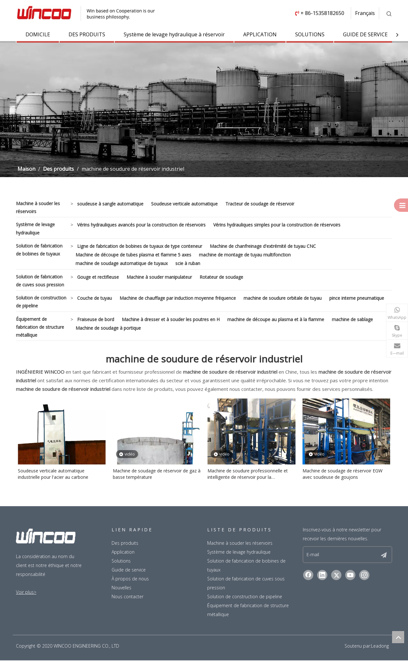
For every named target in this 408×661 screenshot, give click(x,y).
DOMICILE (38, 34)
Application (123, 553)
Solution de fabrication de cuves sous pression (40, 281)
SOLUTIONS (309, 34)
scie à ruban (187, 264)
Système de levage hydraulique (35, 229)
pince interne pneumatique (356, 298)
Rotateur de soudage (221, 277)
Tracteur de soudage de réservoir (259, 204)
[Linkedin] (322, 576)
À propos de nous (130, 579)
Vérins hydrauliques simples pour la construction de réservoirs (276, 225)
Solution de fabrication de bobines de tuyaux (39, 250)
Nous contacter (127, 597)
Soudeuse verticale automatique (184, 204)
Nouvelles (121, 588)
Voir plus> (26, 593)
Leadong (380, 646)
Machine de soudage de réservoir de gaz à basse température (156, 474)
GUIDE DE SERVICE (365, 34)
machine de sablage (352, 320)
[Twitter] (336, 576)
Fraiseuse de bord (95, 320)
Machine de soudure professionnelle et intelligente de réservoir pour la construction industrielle (248, 474)
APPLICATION (260, 34)
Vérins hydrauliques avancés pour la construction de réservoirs (141, 225)
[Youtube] (350, 576)
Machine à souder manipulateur (159, 277)
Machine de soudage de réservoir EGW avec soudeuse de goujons (342, 474)
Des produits (125, 544)
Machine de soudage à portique (108, 328)
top (398, 637)
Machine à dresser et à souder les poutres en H (171, 320)
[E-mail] (328, 555)
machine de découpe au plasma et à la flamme (275, 320)
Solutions (121, 561)
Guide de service (129, 570)
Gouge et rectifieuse (98, 277)
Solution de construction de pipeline (41, 302)
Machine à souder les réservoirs (38, 208)
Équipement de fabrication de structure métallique (40, 327)
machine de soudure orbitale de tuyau (283, 298)
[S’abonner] (384, 555)
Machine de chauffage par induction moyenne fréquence (178, 298)
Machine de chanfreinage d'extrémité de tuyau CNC (263, 246)
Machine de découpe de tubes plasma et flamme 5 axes (133, 255)
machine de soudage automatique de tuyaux (122, 264)
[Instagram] (364, 576)
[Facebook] (308, 576)
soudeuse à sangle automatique (110, 204)
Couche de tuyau (94, 298)
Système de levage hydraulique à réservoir (174, 34)
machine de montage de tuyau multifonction (245, 255)
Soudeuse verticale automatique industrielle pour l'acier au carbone (53, 474)
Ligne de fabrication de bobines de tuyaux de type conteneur (139, 246)
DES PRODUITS (87, 34)
